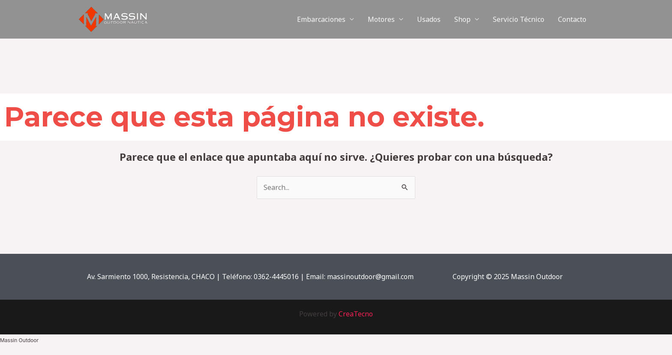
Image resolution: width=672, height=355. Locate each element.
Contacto (572, 19)
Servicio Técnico (518, 19)
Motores (381, 19)
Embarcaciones (321, 19)
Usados (429, 19)
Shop (462, 19)
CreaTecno (356, 314)
